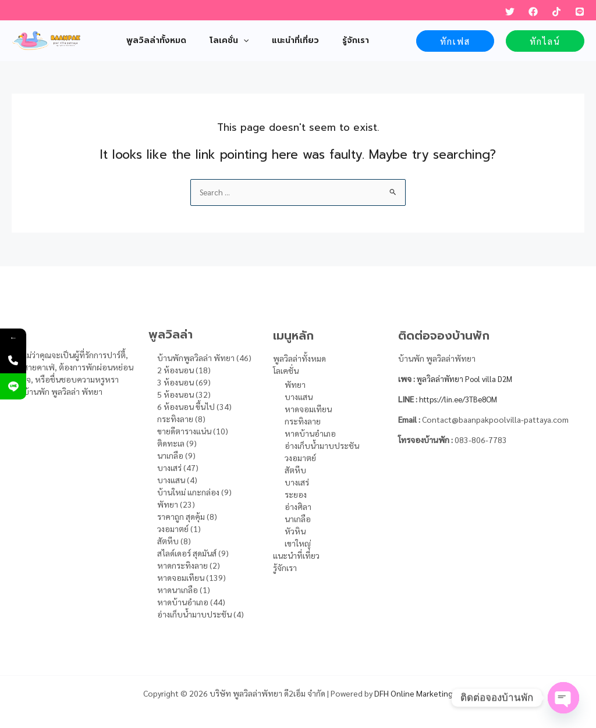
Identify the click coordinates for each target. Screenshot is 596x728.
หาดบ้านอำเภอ (310, 433)
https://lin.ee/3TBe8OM (462, 399)
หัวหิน (295, 531)
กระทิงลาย (303, 421)
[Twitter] (510, 11)
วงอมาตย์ (300, 457)
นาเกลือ (298, 518)
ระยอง (296, 494)
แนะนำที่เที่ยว (296, 555)
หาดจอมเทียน (308, 409)
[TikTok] (556, 11)
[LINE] (579, 11)
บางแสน (299, 396)
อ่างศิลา (298, 506)
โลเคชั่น (286, 370)
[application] (233, 40)
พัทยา (295, 384)
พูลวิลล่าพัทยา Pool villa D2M (468, 378)
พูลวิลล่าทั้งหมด (299, 358)
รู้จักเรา (285, 567)
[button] (455, 41)
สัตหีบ (295, 470)
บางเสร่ (297, 482)
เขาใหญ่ (298, 543)
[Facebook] (533, 11)
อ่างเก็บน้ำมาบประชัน (322, 445)
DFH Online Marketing (413, 693)
